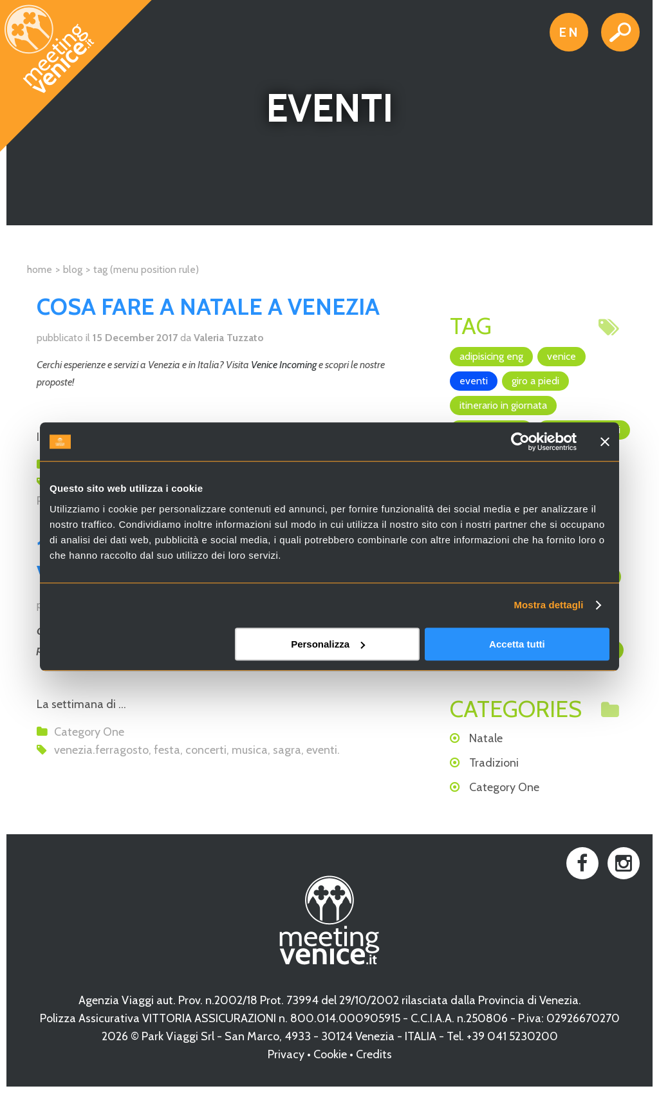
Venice (561, 356)
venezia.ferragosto (101, 750)
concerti (206, 750)
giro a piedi (535, 381)
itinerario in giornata (503, 405)
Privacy (286, 1054)
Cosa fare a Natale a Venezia (208, 306)
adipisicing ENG (491, 356)
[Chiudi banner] (604, 441)
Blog (72, 269)
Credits (374, 1054)
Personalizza (328, 644)
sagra (287, 750)
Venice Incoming (284, 365)
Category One (89, 732)
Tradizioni (494, 763)
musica (250, 750)
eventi (321, 750)
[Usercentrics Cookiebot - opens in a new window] (520, 441)
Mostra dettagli (548, 604)
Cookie (330, 1054)
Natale (486, 738)
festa (167, 750)
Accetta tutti (517, 644)
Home (39, 269)
